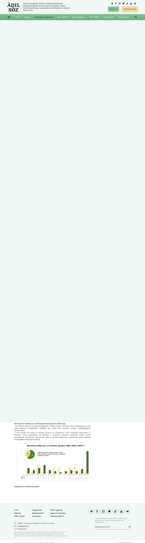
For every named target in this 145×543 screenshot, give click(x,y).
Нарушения (37, 510)
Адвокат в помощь (58, 513)
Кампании (36, 516)
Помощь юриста (124, 17)
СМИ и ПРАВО (94, 17)
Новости (28, 17)
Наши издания (108, 17)
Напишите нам (130, 9)
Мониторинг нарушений (44, 17)
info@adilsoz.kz (23, 526)
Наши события (62, 17)
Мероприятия (38, 513)
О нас (18, 17)
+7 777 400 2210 (20, 529)
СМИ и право (19, 516)
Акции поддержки (78, 17)
